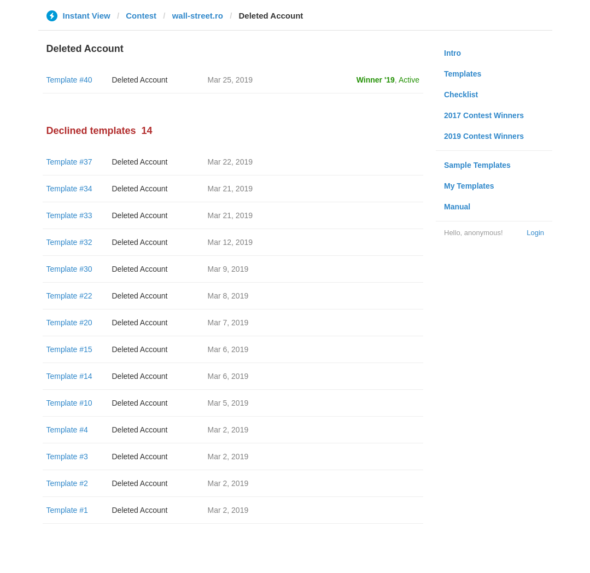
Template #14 (69, 376)
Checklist (461, 94)
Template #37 (69, 161)
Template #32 (69, 242)
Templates (462, 73)
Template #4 (67, 429)
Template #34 (69, 188)
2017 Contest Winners (484, 115)
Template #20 (69, 322)
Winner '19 (376, 79)
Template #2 (67, 483)
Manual (457, 206)
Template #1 (67, 510)
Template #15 (69, 349)
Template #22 (69, 295)
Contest (141, 15)
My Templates (469, 186)
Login (535, 233)
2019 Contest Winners (484, 136)
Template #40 (69, 79)
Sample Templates (477, 165)
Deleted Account (140, 79)
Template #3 (67, 456)
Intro (452, 53)
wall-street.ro (197, 15)
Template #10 (69, 403)
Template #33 (69, 215)
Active (409, 79)
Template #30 (69, 269)
